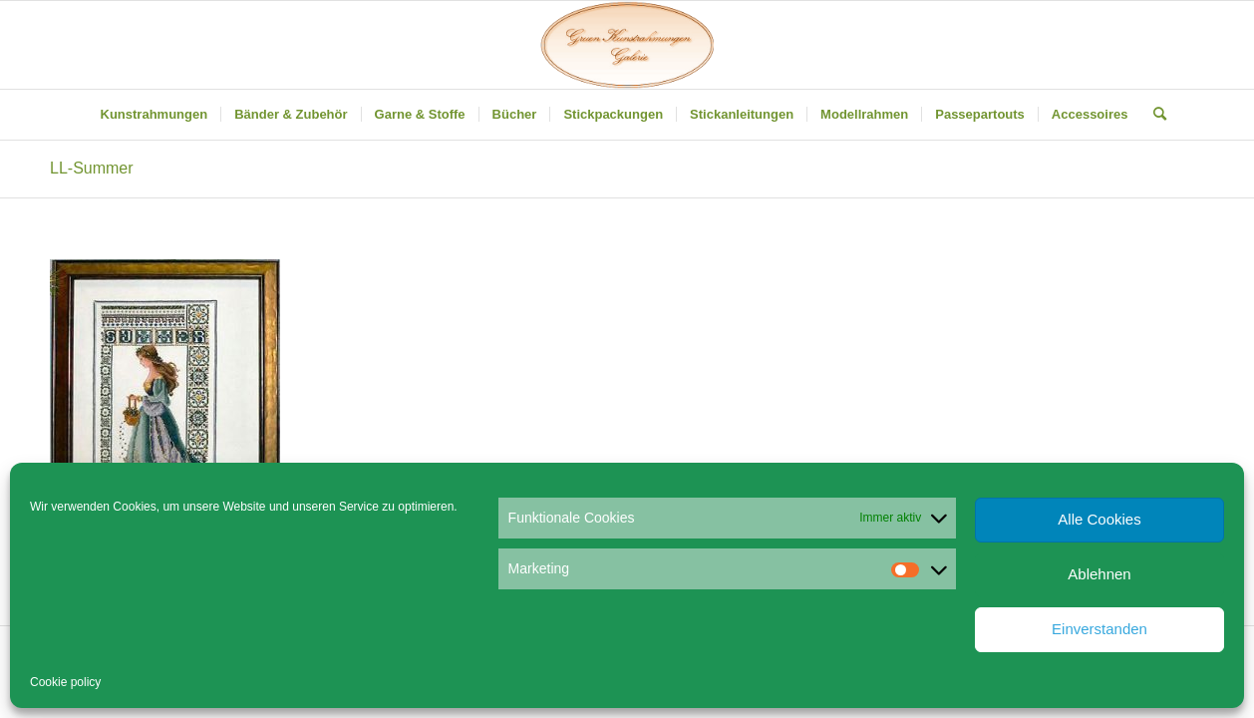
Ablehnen (1099, 573)
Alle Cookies (1099, 519)
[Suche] (1153, 115)
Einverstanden (1099, 628)
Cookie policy (65, 682)
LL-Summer (92, 168)
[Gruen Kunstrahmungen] (627, 45)
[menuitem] (154, 115)
